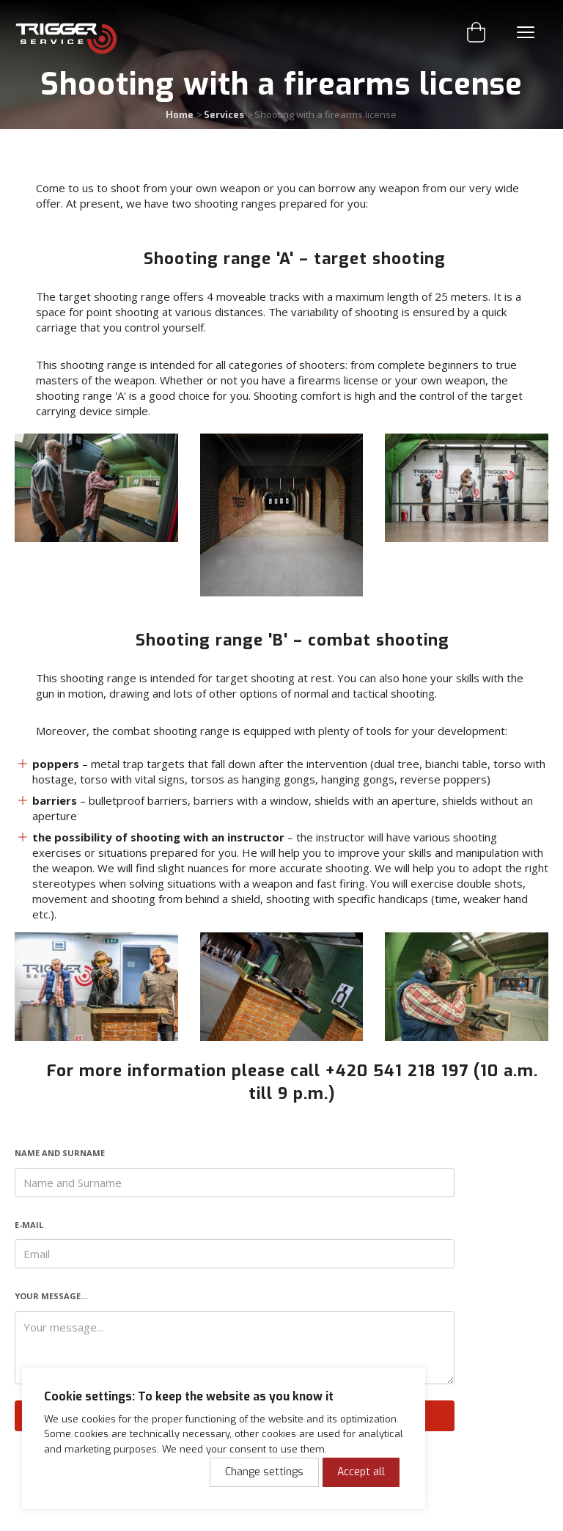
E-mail (29, 1224)
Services (224, 115)
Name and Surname (60, 1152)
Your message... (51, 1295)
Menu (525, 32)
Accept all (361, 1472)
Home (180, 115)
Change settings (264, 1472)
